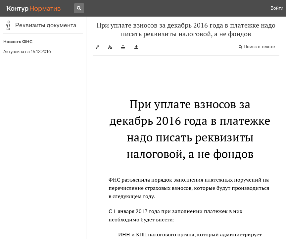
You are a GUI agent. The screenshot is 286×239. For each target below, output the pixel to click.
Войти (276, 8)
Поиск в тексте (259, 46)
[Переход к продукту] (34, 8)
